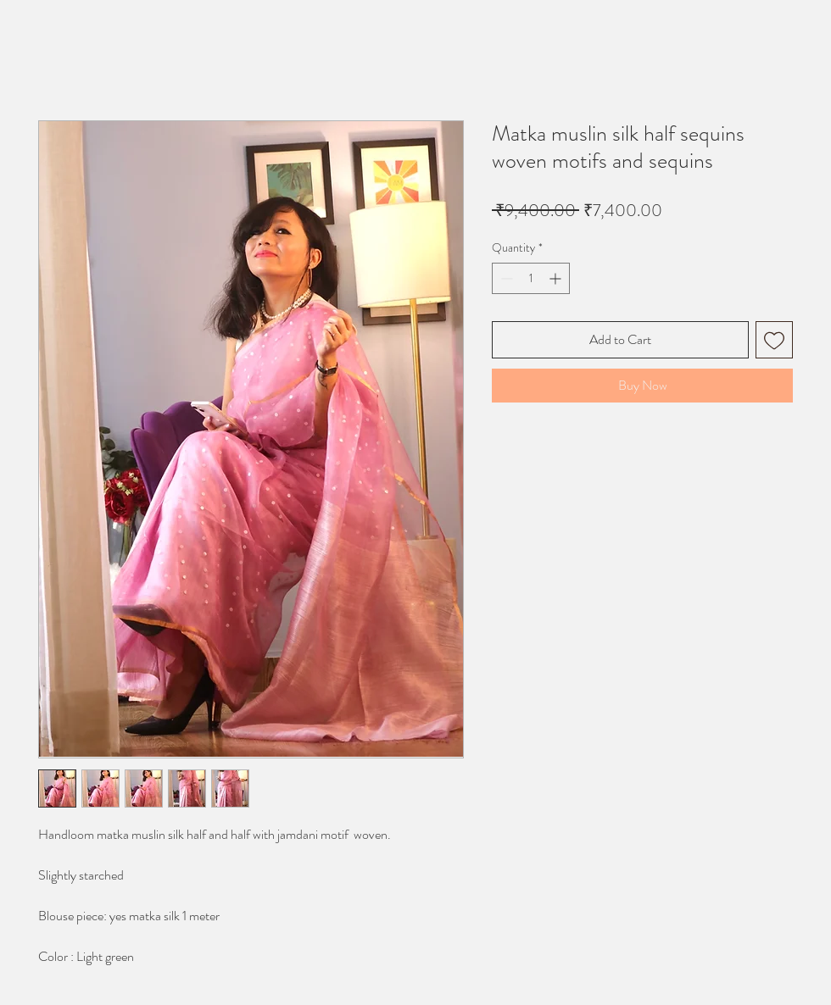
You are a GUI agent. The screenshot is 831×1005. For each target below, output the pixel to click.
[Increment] (556, 278)
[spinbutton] (531, 278)
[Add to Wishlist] (774, 339)
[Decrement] (505, 278)
